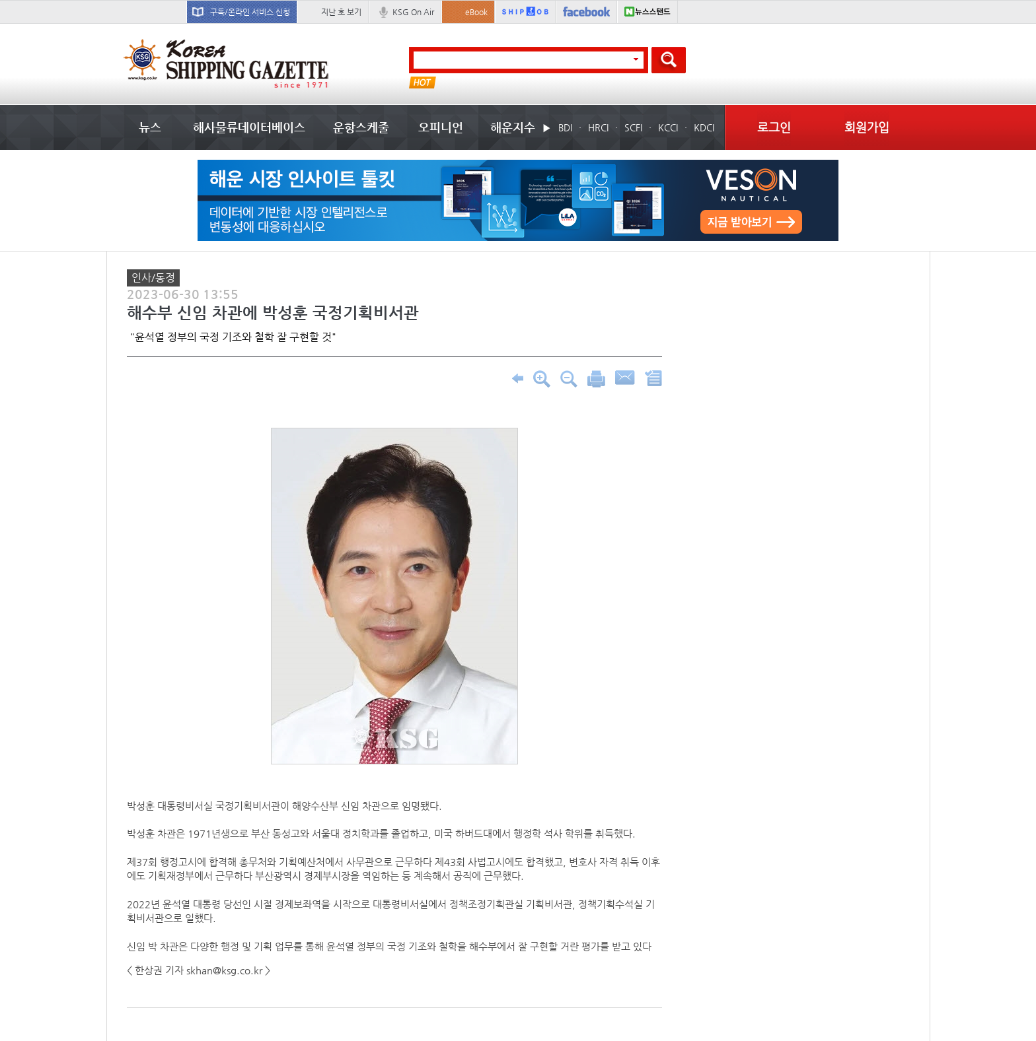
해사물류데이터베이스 (249, 127)
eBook (476, 12)
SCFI (633, 127)
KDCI (704, 127)
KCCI (668, 127)
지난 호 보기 (341, 12)
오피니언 (440, 127)
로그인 (774, 127)
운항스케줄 (361, 127)
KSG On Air (413, 12)
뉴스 (150, 127)
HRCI (598, 127)
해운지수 (512, 127)
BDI (565, 127)
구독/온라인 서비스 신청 (250, 12)
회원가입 (866, 127)
